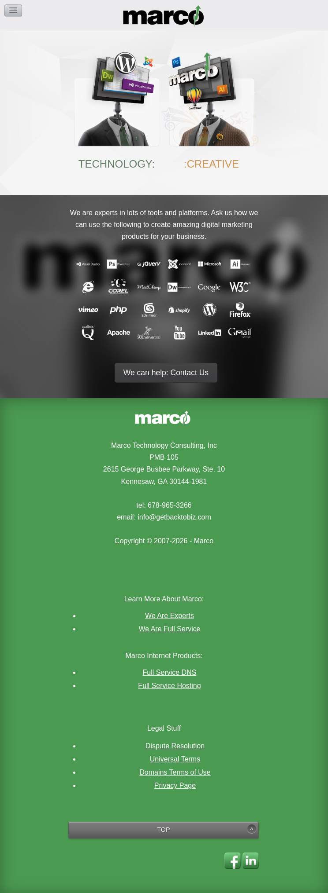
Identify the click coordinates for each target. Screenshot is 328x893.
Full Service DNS (170, 672)
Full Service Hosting (169, 685)
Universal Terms (175, 759)
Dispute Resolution (175, 746)
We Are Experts (169, 615)
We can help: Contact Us (166, 372)
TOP (163, 829)
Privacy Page (175, 785)
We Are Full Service (169, 629)
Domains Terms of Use (175, 772)
